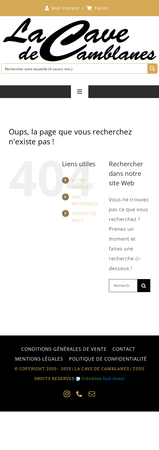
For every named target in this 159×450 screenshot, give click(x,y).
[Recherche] (143, 285)
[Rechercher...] (123, 285)
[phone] (79, 394)
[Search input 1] (75, 68)
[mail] (92, 394)
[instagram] (67, 394)
